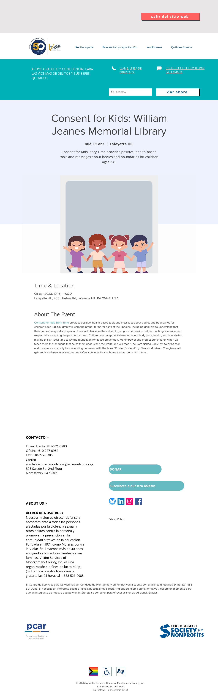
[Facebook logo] (138, 501)
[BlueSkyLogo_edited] (112, 501)
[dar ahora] (177, 92)
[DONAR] (135, 469)
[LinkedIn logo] (121, 501)
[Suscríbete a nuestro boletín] (146, 486)
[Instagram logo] (129, 501)
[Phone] (114, 68)
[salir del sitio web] (170, 16)
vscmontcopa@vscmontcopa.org (68, 464)
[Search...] (130, 92)
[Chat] (159, 68)
